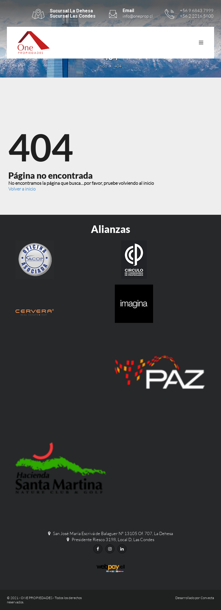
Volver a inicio (22, 189)
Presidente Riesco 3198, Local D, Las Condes (113, 539)
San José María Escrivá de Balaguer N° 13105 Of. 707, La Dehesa (113, 533)
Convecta (207, 598)
